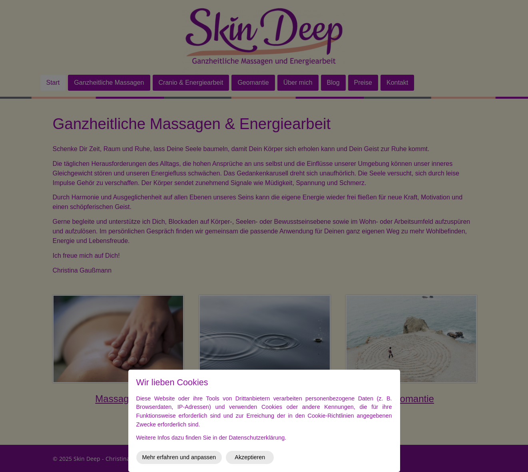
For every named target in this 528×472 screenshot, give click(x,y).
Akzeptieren (250, 457)
